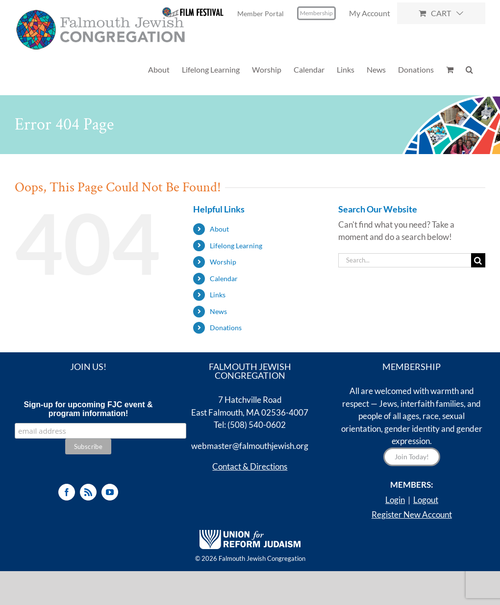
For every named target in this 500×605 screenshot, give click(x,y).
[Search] (478, 260)
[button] (469, 69)
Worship (223, 262)
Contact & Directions (249, 466)
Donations (226, 327)
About (219, 229)
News (218, 311)
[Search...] (404, 260)
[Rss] (88, 492)
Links (217, 294)
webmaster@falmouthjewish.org (249, 446)
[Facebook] (66, 492)
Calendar (224, 278)
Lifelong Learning (236, 245)
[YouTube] (109, 492)
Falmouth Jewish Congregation (262, 558)
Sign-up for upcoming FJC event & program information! (88, 409)
